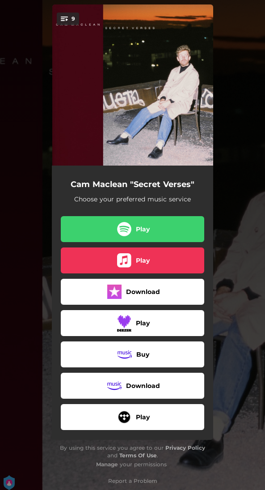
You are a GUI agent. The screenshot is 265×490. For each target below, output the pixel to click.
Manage (107, 464)
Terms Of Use (138, 455)
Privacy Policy (185, 447)
